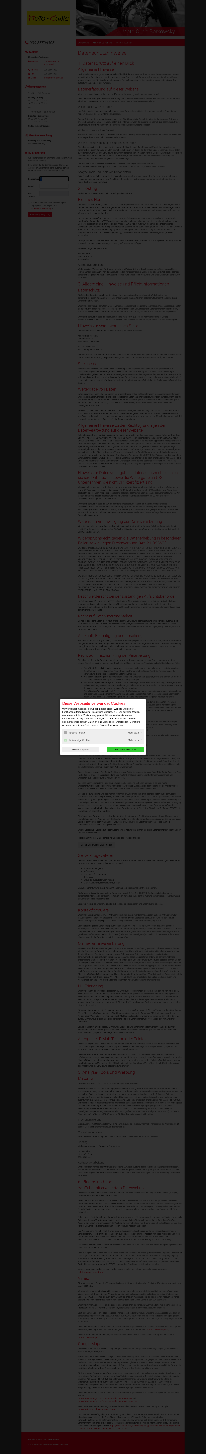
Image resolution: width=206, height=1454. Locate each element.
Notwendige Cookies (77, 740)
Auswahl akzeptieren (80, 749)
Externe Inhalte (74, 732)
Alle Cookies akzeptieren (125, 749)
